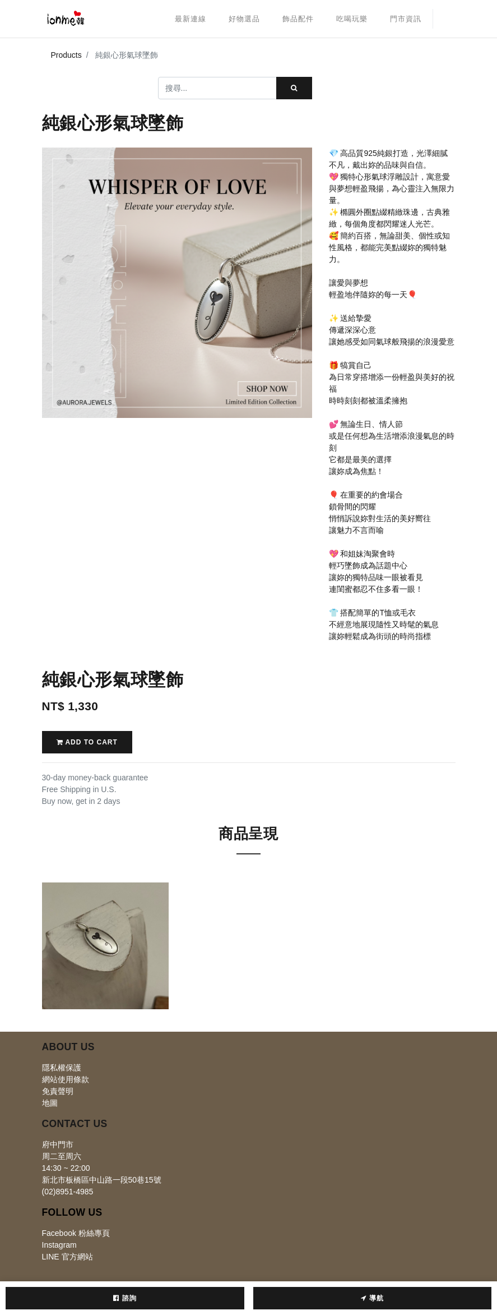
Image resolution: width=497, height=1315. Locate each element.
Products (66, 54)
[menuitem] (190, 19)
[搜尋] (294, 88)
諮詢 (124, 1298)
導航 (372, 1298)
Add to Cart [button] (87, 742)
